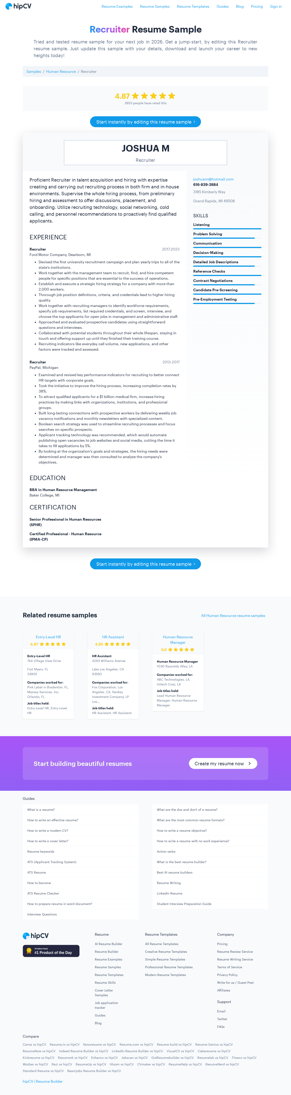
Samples (33, 71)
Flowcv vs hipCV (244, 1058)
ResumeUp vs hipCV (91, 1064)
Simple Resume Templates (165, 959)
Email (221, 1011)
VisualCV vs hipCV (180, 1051)
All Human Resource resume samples (233, 615)
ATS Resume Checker (43, 893)
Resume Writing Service (235, 959)
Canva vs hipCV (34, 1044)
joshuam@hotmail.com (213, 179)
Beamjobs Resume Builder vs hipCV (94, 1071)
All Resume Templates (161, 944)
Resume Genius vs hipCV (214, 1044)
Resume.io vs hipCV (65, 1044)
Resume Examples (117, 6)
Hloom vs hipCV (122, 1064)
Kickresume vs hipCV (38, 1058)
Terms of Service (229, 967)
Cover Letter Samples (104, 992)
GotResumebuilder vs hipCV (172, 1058)
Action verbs (166, 851)
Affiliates (223, 990)
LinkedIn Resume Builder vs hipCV (137, 1051)
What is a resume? (41, 809)
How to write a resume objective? (182, 830)
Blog (240, 6)
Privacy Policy (227, 975)
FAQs (221, 1027)
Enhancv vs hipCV (104, 1058)
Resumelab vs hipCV (212, 1058)
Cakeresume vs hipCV (214, 1051)
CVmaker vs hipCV (151, 1064)
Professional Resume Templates (169, 967)
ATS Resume (36, 872)
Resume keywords (40, 851)
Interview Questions (42, 914)
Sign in (276, 6)
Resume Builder (106, 951)
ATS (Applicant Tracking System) (51, 862)
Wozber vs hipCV (35, 1064)
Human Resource (61, 71)
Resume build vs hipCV (174, 1044)
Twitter (222, 1019)
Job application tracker (106, 1005)
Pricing (257, 6)
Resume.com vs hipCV (136, 1044)
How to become (39, 883)
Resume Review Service (235, 951)
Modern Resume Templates (165, 975)
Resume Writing (169, 883)
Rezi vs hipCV (62, 1064)
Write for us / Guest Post (235, 982)
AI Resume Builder (108, 944)
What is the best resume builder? (181, 862)
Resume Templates (193, 6)
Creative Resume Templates (166, 951)
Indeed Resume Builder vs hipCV (83, 1051)
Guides (223, 6)
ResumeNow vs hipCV (39, 1051)
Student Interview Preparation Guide (184, 904)
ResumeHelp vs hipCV (185, 1064)
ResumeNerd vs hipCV (222, 1064)
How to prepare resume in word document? (59, 904)
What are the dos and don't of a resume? (187, 809)
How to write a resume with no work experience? (193, 841)
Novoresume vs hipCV (99, 1044)
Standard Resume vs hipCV (43, 1071)
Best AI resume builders (175, 872)
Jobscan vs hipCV (134, 1058)
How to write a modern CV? (47, 830)
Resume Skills (105, 982)
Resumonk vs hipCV (73, 1058)
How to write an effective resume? (52, 820)
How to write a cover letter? (47, 841)
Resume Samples (155, 6)
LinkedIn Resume (169, 893)
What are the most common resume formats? (191, 820)
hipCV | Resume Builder (43, 1081)
